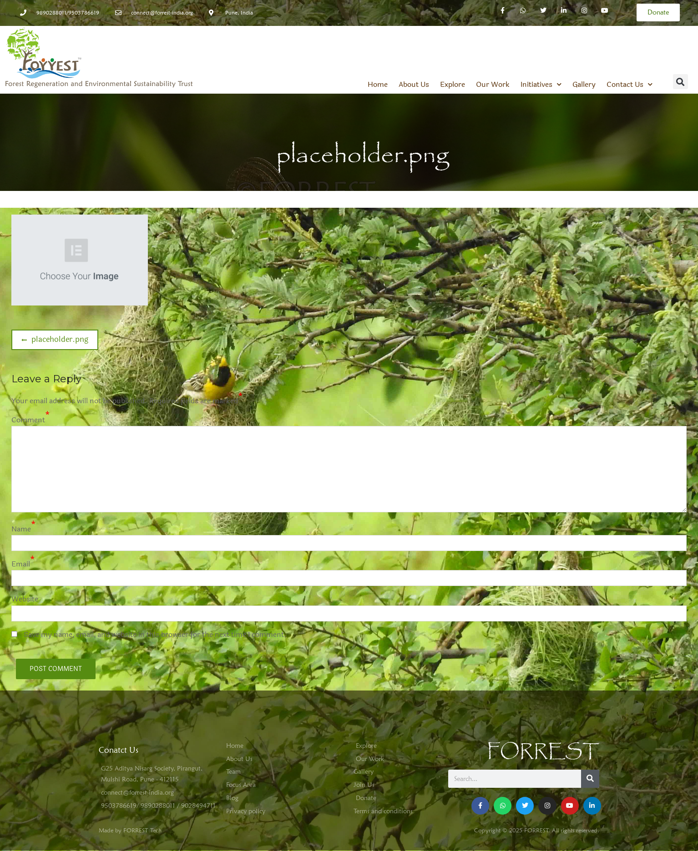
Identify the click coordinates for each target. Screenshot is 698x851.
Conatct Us (118, 750)
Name (21, 529)
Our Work (493, 84)
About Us (414, 84)
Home (378, 84)
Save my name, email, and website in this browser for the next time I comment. (155, 634)
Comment (28, 420)
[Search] (590, 779)
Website (24, 599)
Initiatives (541, 84)
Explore (452, 84)
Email (20, 564)
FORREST (543, 752)
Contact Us (629, 84)
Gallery (584, 84)
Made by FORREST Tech (130, 830)
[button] (680, 81)
